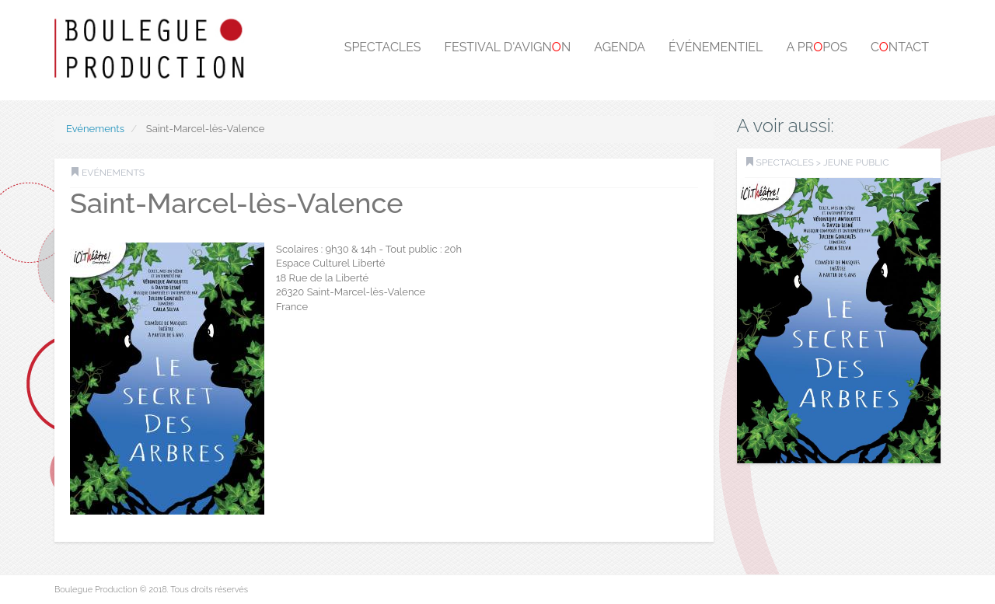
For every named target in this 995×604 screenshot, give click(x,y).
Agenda (619, 47)
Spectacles (382, 47)
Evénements (95, 128)
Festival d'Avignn (508, 47)
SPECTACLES (785, 162)
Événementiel (716, 47)
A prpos (816, 47)
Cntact (900, 47)
